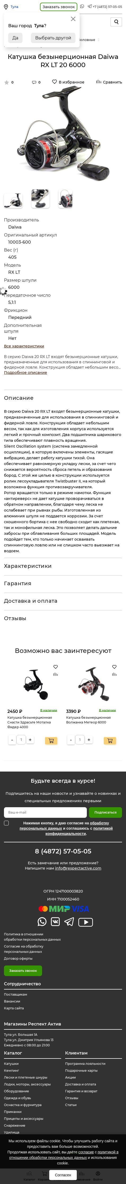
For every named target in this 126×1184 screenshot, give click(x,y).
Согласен (63, 1175)
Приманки (12, 1112)
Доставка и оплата (31, 601)
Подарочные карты (81, 1070)
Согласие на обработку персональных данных (23, 949)
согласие (86, 1152)
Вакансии (12, 1001)
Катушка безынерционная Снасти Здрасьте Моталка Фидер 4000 (29, 722)
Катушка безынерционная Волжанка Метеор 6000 (88, 719)
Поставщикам (15, 994)
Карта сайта (14, 1008)
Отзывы (15, 618)
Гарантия (17, 583)
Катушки (11, 1064)
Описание (19, 398)
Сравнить (112, 82)
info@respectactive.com (78, 868)
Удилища (11, 1132)
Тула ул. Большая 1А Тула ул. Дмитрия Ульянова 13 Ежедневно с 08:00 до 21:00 (28, 1040)
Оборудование (16, 1091)
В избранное (71, 82)
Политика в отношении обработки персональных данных (32, 936)
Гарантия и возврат (81, 1091)
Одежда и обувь (17, 1098)
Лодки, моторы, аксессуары (27, 1084)
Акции (70, 1077)
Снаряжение (14, 1125)
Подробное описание (25, 372)
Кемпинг (11, 1070)
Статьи (70, 1105)
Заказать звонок (23, 971)
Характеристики (28, 566)
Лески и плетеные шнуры (25, 1077)
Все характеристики (24, 346)
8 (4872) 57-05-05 (63, 851)
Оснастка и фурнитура (23, 1105)
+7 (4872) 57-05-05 (107, 7)
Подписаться (105, 812)
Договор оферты (18, 958)
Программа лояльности (85, 1064)
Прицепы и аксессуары (23, 1119)
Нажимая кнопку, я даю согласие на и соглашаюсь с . (66, 828)
